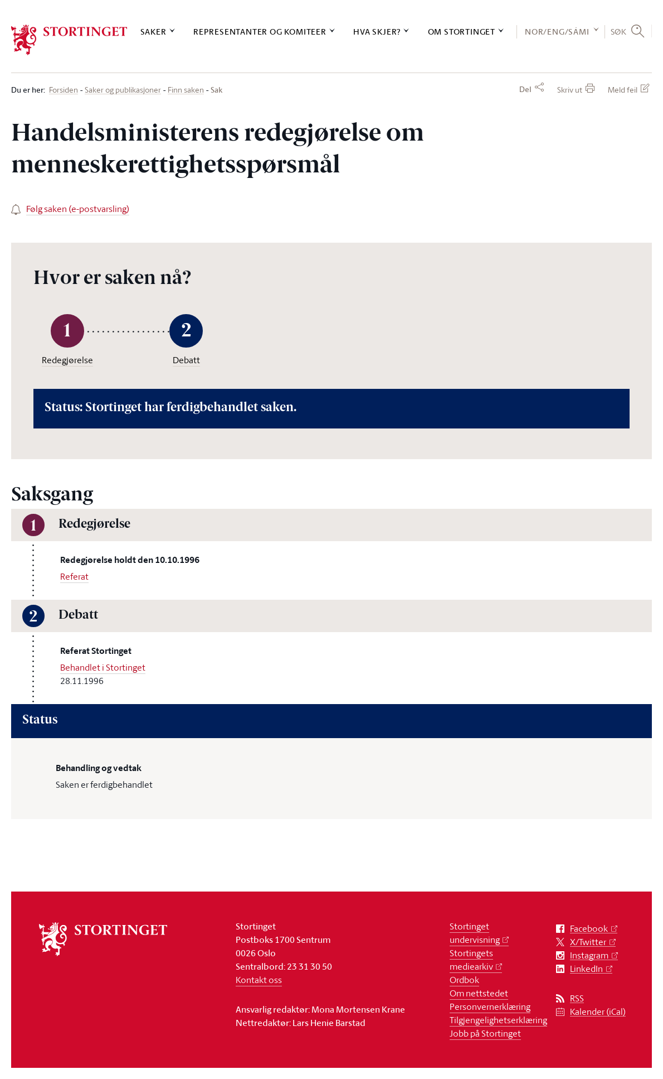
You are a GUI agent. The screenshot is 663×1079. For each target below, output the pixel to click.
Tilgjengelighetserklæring (498, 1020)
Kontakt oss (259, 980)
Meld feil (622, 89)
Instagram (589, 955)
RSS (577, 998)
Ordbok (464, 980)
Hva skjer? (377, 31)
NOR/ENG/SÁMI (557, 31)
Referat (74, 576)
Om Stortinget (461, 31)
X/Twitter (588, 942)
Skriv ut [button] (569, 89)
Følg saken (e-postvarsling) (77, 209)
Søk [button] (619, 31)
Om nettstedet (479, 993)
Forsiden (63, 90)
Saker (153, 31)
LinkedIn (586, 969)
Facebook (589, 928)
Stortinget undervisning (475, 933)
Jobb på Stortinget (485, 1033)
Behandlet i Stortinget (102, 667)
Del (525, 89)
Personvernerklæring (490, 1006)
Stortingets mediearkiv (471, 959)
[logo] (69, 40)
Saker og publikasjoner (123, 90)
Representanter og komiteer (259, 31)
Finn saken (186, 90)
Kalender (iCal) (598, 1012)
